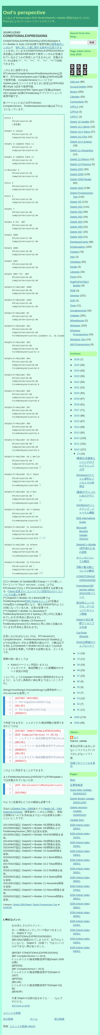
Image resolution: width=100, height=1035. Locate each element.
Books (73, 91)
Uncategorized (78, 310)
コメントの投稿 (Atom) (22, 1025)
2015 (77, 421)
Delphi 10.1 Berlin (80, 126)
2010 (77, 449)
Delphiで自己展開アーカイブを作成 (85, 623)
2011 (77, 443)
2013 (77, 432)
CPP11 (74, 106)
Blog (72, 779)
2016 (77, 415)
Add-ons (74, 81)
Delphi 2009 (76, 174)
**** (41, 573)
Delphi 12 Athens (79, 159)
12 (78, 453)
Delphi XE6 (76, 226)
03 (78, 698)
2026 (77, 359)
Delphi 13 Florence (80, 164)
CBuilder (75, 96)
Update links (77, 819)
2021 (77, 387)
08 (78, 670)
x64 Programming (80, 344)
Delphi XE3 (76, 211)
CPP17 (74, 116)
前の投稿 (59, 1018)
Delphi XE (75, 201)
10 (78, 658)
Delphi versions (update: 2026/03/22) (78, 811)
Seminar (74, 295)
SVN (72, 300)
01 (78, 709)
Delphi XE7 (76, 231)
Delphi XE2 (76, 206)
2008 (77, 722)
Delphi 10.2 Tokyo (80, 131)
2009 (77, 717)
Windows (75, 325)
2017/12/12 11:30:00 (21, 1005)
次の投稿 (8, 1018)
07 (78, 675)
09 (78, 664)
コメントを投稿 (12, 1012)
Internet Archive (12, 811)
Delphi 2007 (76, 169)
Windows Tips (78, 339)
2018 (77, 404)
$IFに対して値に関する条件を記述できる (39, 47)
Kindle (73, 266)
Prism (73, 276)
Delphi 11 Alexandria (81, 150)
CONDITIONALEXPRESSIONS (25, 36)
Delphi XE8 (76, 236)
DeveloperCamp (79, 241)
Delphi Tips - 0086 (23, 808)
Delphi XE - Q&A (52, 808)
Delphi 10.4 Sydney (81, 141)
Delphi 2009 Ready (22, 904)
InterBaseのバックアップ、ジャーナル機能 (85, 509)
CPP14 (74, 111)
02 (78, 703)
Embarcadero (77, 246)
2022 (77, 381)
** (40, 467)
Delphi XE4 (76, 216)
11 (78, 653)
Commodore (77, 101)
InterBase (75, 261)
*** (43, 538)
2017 (77, 410)
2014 (77, 427)
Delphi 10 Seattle (79, 121)
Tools (73, 305)
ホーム (34, 1018)
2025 (77, 365)
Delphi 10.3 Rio (78, 136)
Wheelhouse (77, 320)
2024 (77, 370)
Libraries (75, 271)
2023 (77, 376)
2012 (77, 438)
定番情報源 (76, 784)
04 (78, 692)
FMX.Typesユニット (36, 600)
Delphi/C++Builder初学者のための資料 (86, 548)
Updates (74, 315)
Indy (72, 256)
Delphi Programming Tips (45, 904)
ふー (76, 737)
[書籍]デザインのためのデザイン (85, 496)
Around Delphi (78, 86)
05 (78, 687)
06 (78, 681)
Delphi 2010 (76, 187)
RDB (72, 290)
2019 (77, 398)
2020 (77, 393)
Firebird (74, 251)
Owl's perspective (24, 12)
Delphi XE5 (76, 221)
